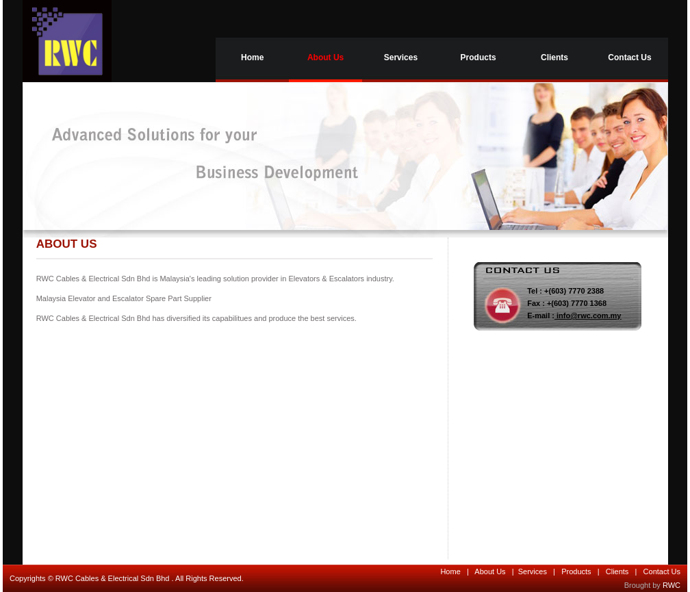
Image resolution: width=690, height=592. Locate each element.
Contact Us (629, 57)
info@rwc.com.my (589, 315)
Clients (554, 57)
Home (252, 57)
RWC (671, 585)
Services (401, 57)
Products (478, 57)
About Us (325, 57)
